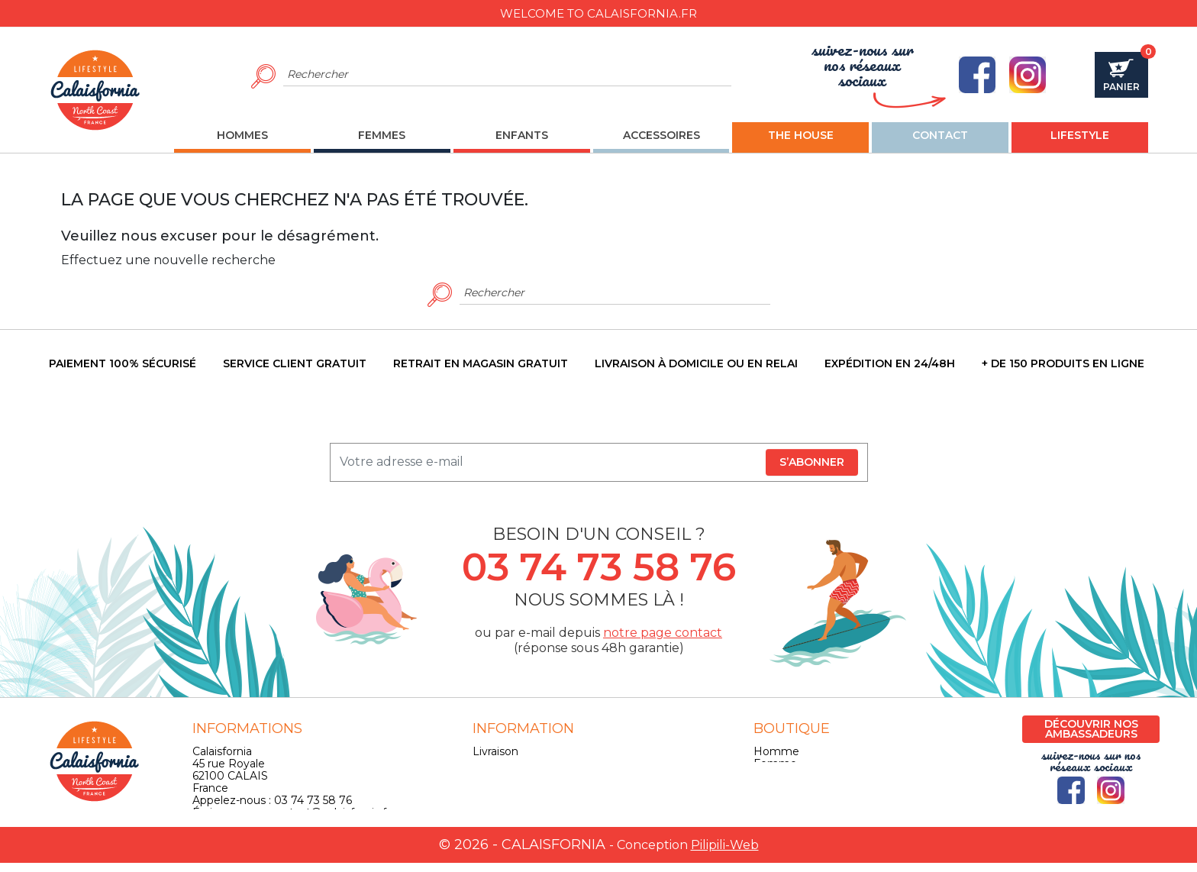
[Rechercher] (507, 74)
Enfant (771, 776)
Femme (775, 763)
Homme (776, 751)
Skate (768, 800)
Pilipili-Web (725, 854)
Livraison (495, 751)
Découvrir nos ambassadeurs (1091, 729)
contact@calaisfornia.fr (329, 812)
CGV (484, 776)
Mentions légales (518, 763)
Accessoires (784, 788)
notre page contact (662, 632)
